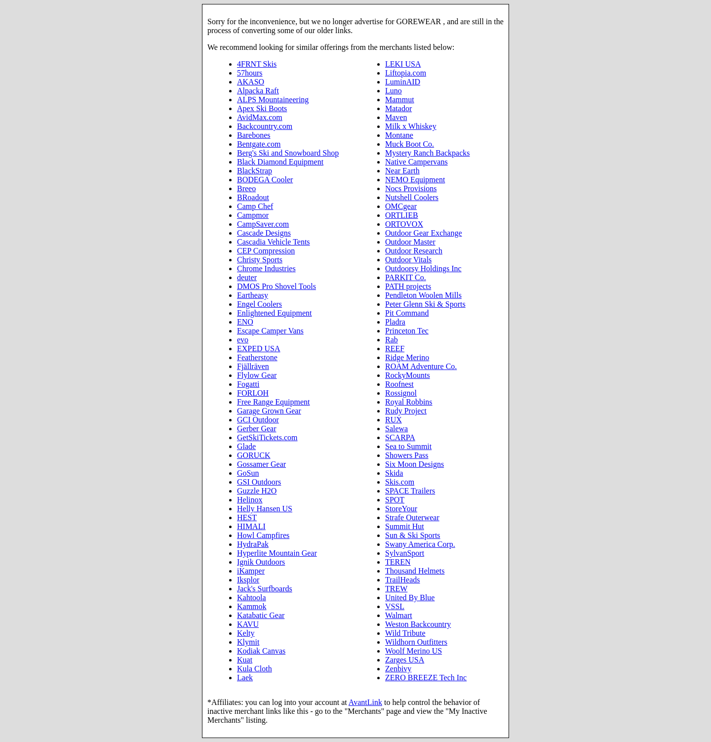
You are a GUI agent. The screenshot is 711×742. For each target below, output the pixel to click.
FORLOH (253, 393)
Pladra (395, 322)
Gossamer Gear (261, 464)
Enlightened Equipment (274, 313)
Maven (396, 117)
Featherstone (257, 357)
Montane (399, 135)
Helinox (250, 499)
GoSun (248, 473)
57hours (250, 73)
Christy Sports (259, 259)
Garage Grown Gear (269, 411)
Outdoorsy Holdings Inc (423, 268)
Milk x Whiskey (410, 126)
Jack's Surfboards (264, 588)
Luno (393, 90)
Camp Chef (255, 206)
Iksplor (248, 580)
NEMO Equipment (415, 179)
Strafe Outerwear (412, 517)
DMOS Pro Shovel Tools (276, 286)
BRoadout (253, 197)
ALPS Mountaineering (273, 99)
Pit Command (407, 313)
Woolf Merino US (413, 651)
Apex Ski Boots (262, 108)
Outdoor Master (410, 242)
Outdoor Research (413, 251)
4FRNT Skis (256, 64)
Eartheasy (252, 295)
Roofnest (399, 384)
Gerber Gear (256, 428)
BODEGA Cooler (265, 179)
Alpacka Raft (258, 90)
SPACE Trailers (410, 491)
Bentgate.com (258, 144)
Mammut (399, 99)
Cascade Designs (264, 233)
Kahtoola (251, 597)
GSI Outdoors (259, 482)
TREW (396, 588)
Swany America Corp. (420, 544)
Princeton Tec (407, 331)
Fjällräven (253, 366)
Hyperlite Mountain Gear (277, 553)
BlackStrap (254, 170)
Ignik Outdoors (261, 562)
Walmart (398, 615)
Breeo (246, 188)
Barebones (254, 135)
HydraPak (253, 544)
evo (242, 339)
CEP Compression (266, 251)
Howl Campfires (263, 535)
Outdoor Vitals (408, 259)
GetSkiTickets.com (267, 437)
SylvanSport (404, 553)
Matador (398, 108)
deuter (247, 277)
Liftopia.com (405, 73)
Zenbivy (398, 668)
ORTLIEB (401, 215)
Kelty (246, 633)
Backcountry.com (264, 126)
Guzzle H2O (256, 491)
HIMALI (251, 526)
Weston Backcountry (418, 624)
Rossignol (401, 393)
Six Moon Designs (414, 464)
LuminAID (402, 82)
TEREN (398, 562)
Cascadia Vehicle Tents (273, 242)
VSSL (394, 606)
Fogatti (248, 384)
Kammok (252, 606)
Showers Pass (407, 455)
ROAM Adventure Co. (421, 366)
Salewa (396, 428)
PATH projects (408, 286)
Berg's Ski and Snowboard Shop (288, 153)
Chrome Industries (266, 268)
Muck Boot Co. (409, 144)
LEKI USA (403, 64)
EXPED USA (258, 348)
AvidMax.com (259, 117)
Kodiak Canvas (261, 651)
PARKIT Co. (405, 277)
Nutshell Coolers (411, 197)
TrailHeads (402, 580)
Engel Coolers (259, 304)
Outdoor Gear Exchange (423, 233)
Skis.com (399, 482)
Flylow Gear (256, 375)
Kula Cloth (254, 668)
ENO (245, 322)
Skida (394, 473)
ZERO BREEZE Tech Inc (426, 677)
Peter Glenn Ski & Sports (425, 304)
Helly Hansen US (264, 508)
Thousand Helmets (414, 571)
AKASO (250, 82)
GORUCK (254, 455)
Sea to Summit (408, 446)
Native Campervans (416, 162)
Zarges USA (404, 660)
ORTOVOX (404, 224)
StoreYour (401, 508)
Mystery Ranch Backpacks (427, 153)
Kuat (244, 660)
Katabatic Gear (260, 615)
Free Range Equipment (273, 402)
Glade (246, 446)
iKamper (251, 571)
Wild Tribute (405, 633)
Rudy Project (406, 411)
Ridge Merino (407, 357)
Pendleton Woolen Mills (423, 295)
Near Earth (402, 170)
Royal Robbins (409, 402)
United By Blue (409, 597)
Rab (391, 339)
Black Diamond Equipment (280, 162)
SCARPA (400, 437)
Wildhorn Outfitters (416, 642)
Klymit (248, 642)
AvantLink (365, 702)
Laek (245, 677)
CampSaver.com (263, 224)
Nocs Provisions (410, 188)
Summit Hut (404, 526)
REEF (394, 348)
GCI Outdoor (258, 419)
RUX (393, 419)
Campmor (253, 215)
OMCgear (401, 206)
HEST (247, 517)
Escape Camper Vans (270, 331)
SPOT (394, 499)
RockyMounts (407, 375)
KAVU (248, 624)
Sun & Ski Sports (412, 535)
